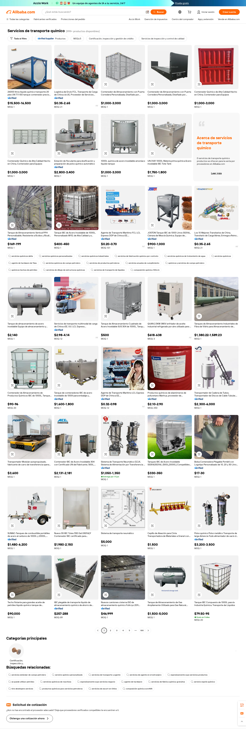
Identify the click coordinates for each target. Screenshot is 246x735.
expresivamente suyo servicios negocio (96, 682)
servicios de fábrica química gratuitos (166, 682)
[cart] (190, 12)
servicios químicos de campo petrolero (61, 263)
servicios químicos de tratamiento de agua (184, 256)
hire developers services (20, 688)
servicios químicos (221, 256)
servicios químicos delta (20, 256)
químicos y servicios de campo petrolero (184, 263)
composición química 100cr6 (145, 270)
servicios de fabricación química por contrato (136, 256)
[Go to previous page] (98, 630)
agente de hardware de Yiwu (22, 263)
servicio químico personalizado (67, 675)
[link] (242, 705)
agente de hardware (131, 682)
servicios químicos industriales (93, 256)
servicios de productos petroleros (102, 263)
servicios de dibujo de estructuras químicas (64, 270)
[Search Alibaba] (94, 12)
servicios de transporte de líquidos (108, 270)
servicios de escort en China (103, 688)
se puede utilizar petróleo (21, 682)
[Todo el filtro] (18, 38)
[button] (147, 12)
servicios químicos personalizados (55, 256)
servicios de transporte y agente (104, 675)
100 (142, 630)
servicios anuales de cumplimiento (142, 263)
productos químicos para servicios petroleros (61, 688)
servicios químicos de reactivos (55, 682)
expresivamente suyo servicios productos (187, 675)
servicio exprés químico (203, 682)
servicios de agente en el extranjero (143, 675)
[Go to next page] (148, 630)
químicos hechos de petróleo (22, 270)
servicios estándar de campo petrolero (27, 675)
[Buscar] (158, 11)
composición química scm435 (137, 688)
